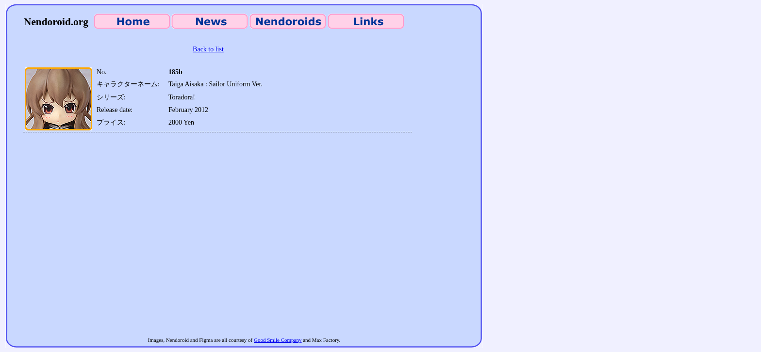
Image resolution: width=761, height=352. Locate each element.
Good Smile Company (277, 340)
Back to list (208, 49)
